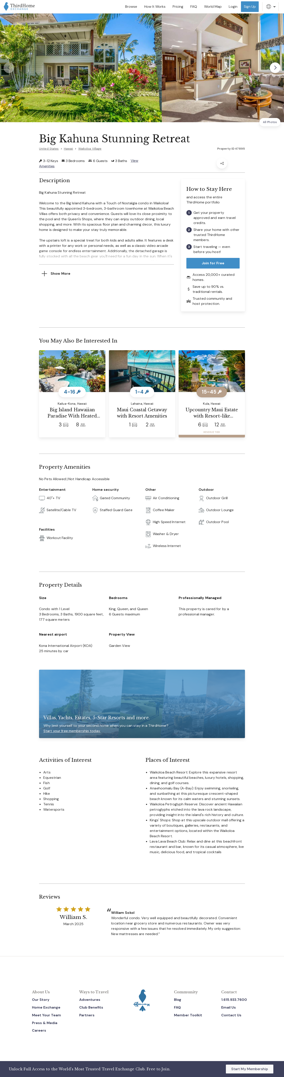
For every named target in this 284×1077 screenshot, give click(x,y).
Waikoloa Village (90, 149)
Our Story (40, 999)
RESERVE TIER (211, 432)
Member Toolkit (188, 1015)
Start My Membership (249, 1069)
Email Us (228, 1007)
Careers (39, 1030)
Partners (87, 1015)
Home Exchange (46, 1007)
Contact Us (231, 1015)
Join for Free (213, 263)
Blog (177, 999)
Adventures (89, 999)
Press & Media (44, 1023)
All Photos (270, 122)
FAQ (177, 1007)
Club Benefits (91, 1007)
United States (49, 149)
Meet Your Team (46, 1015)
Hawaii (68, 149)
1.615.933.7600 (234, 999)
